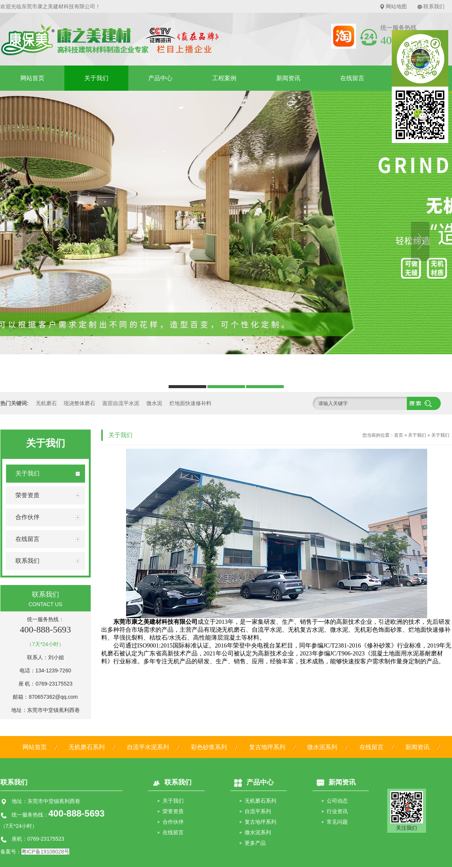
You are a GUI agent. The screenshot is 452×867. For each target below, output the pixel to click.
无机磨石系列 (86, 747)
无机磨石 (46, 403)
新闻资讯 (288, 78)
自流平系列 (258, 811)
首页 (398, 435)
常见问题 (337, 822)
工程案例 (224, 78)
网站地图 (396, 6)
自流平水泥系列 (148, 747)
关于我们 (96, 78)
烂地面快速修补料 (190, 403)
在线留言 (352, 78)
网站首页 (32, 78)
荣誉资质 (173, 811)
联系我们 (433, 6)
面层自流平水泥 (120, 403)
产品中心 (160, 78)
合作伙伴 (173, 822)
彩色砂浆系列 (209, 747)
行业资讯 (337, 811)
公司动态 (337, 801)
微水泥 (154, 403)
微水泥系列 (322, 747)
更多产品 (255, 843)
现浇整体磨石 (79, 403)
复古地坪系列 (267, 747)
